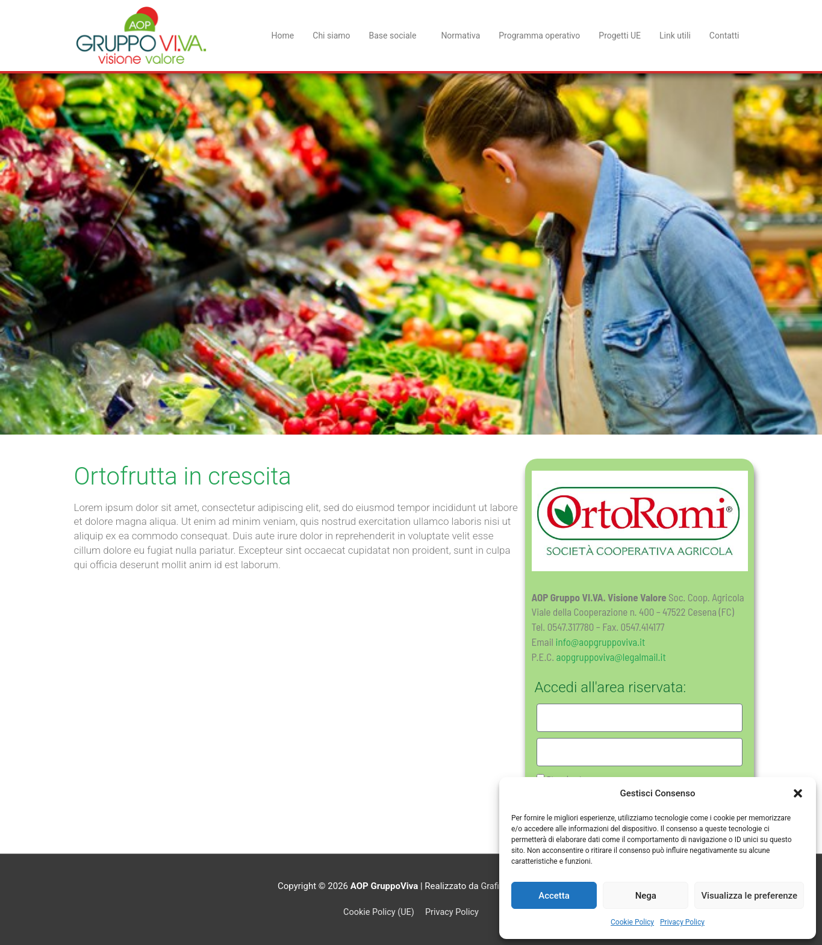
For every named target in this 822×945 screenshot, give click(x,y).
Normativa (460, 35)
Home (283, 35)
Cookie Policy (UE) (377, 911)
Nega (645, 895)
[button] (798, 793)
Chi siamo (331, 35)
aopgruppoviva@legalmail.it (611, 657)
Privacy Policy (682, 922)
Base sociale (396, 35)
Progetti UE (620, 35)
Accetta (554, 895)
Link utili (675, 35)
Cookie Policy (632, 922)
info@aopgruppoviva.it (601, 642)
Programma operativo (539, 35)
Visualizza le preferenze (749, 895)
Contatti (724, 35)
